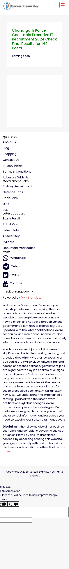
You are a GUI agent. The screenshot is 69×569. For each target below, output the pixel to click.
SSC (5, 210)
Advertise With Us (15, 178)
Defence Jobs (13, 192)
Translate (31, 297)
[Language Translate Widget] (18, 291)
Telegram (14, 266)
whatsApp (14, 258)
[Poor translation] (13, 504)
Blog (6, 148)
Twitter (12, 275)
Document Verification (19, 248)
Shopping (9, 154)
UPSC (6, 204)
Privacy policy (13, 166)
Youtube (12, 283)
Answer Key (11, 236)
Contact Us (11, 160)
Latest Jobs (11, 230)
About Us (9, 142)
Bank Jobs (10, 198)
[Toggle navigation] (62, 5)
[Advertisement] (34, 99)
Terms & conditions (17, 172)
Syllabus (9, 242)
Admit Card (11, 224)
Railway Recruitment (18, 186)
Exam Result (11, 219)
